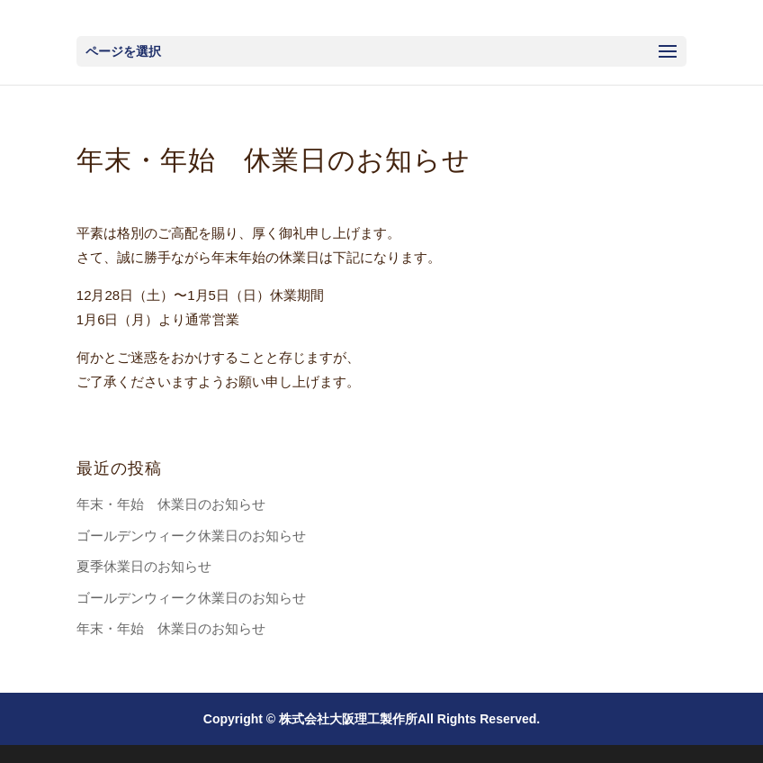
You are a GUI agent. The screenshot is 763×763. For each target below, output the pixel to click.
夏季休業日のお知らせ (143, 566)
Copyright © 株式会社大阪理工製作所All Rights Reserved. (371, 719)
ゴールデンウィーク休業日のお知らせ (191, 535)
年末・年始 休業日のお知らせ (170, 504)
